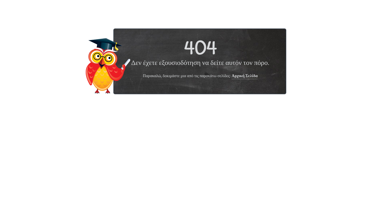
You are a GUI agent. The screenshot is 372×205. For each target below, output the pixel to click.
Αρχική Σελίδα (244, 76)
